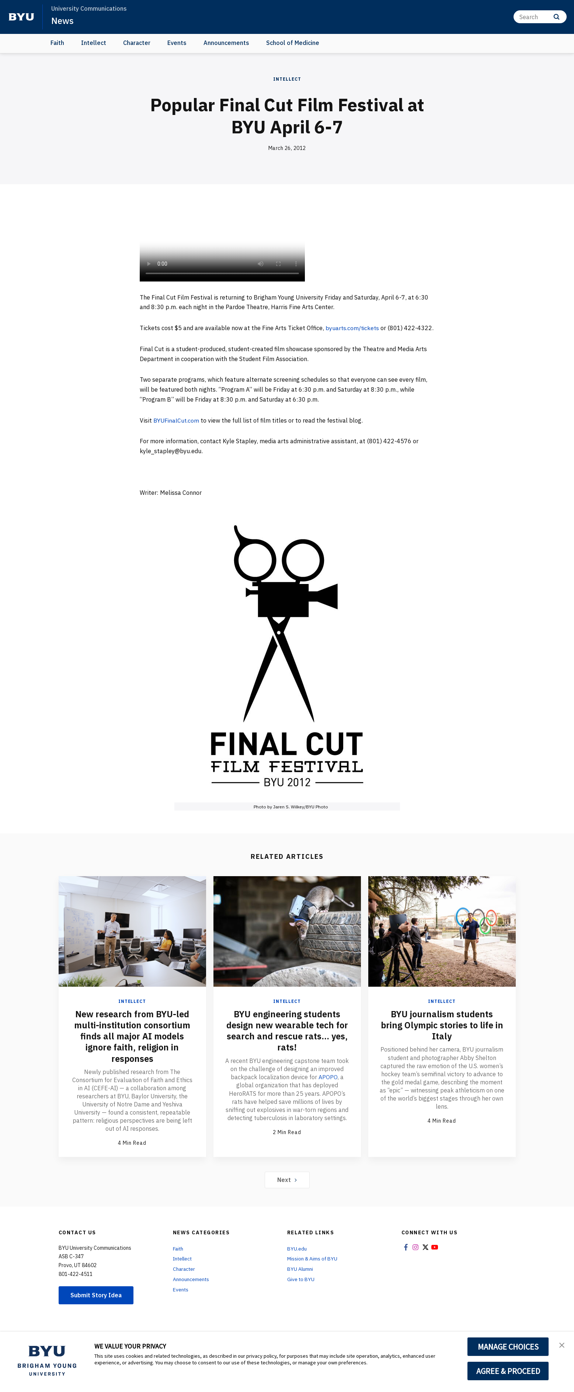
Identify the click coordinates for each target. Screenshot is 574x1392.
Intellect (93, 42)
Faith (57, 42)
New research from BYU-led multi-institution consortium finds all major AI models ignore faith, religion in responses (132, 1046)
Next (287, 1189)
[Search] (540, 16)
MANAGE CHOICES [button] (508, 1347)
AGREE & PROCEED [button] (508, 1371)
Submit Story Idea (97, 1304)
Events (177, 42)
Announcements (226, 42)
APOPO (328, 1086)
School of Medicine (292, 42)
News (62, 21)
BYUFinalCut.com (177, 430)
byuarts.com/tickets (353, 328)
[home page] (21, 17)
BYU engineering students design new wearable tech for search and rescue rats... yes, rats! (287, 1040)
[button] (561, 1344)
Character (136, 42)
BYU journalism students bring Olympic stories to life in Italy (442, 1035)
